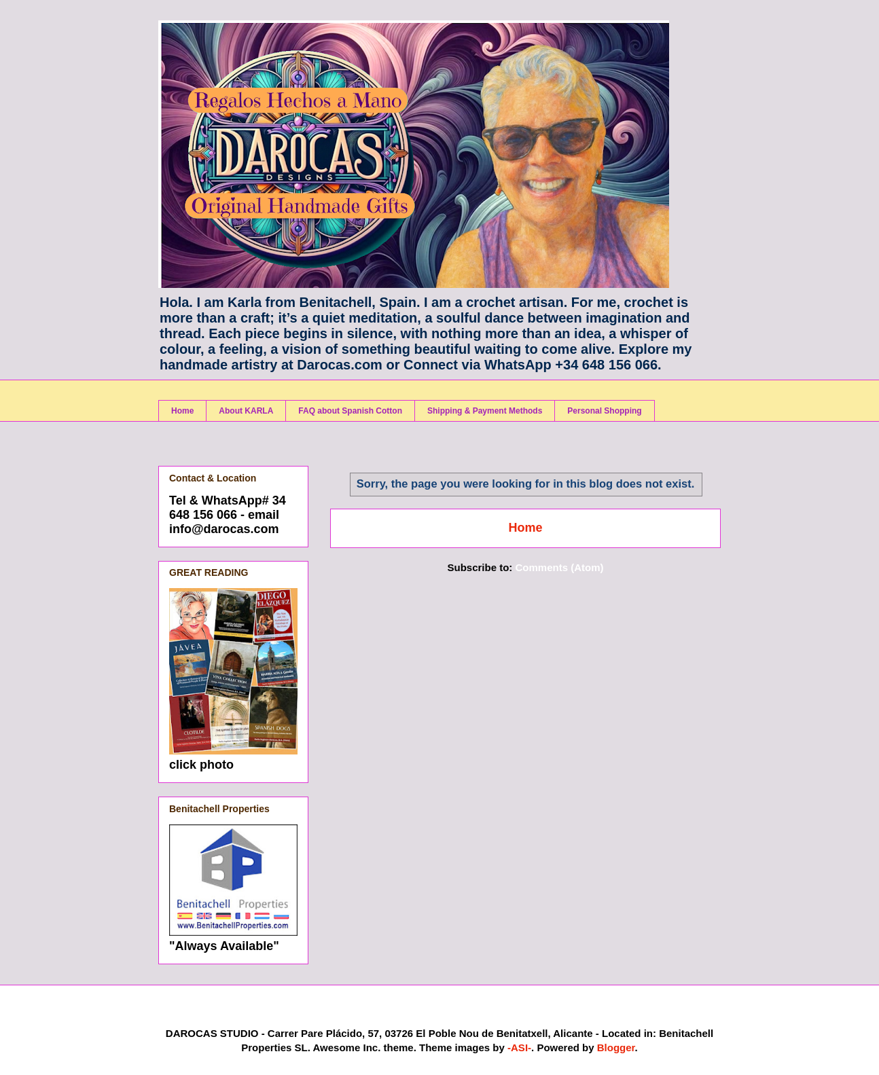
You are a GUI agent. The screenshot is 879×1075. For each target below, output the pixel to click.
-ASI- (519, 1047)
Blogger (616, 1047)
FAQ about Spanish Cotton (350, 411)
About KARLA (246, 411)
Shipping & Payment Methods (484, 411)
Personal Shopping (604, 411)
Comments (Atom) (560, 567)
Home (182, 411)
